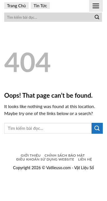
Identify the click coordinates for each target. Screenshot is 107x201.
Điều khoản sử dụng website (45, 159)
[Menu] (96, 6)
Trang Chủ (16, 5)
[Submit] (97, 17)
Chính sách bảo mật (65, 155)
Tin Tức (40, 5)
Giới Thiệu (31, 155)
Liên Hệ (85, 159)
